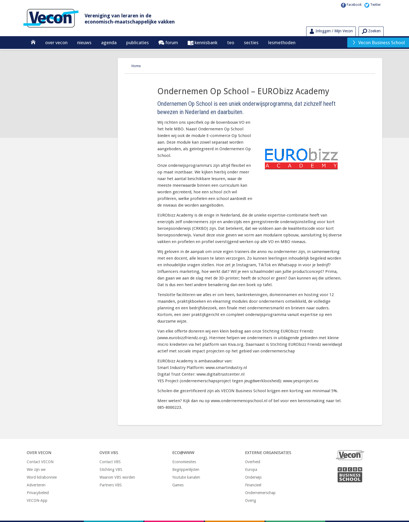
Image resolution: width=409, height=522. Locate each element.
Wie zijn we (36, 469)
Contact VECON (40, 462)
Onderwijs (253, 477)
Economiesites (184, 462)
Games (178, 485)
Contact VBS (110, 462)
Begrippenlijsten (185, 469)
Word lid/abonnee (42, 477)
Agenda (109, 42)
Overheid (252, 462)
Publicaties (137, 42)
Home (136, 66)
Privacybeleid (38, 493)
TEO (230, 42)
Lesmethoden (281, 42)
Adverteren (36, 485)
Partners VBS (110, 485)
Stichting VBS (110, 469)
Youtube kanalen (186, 477)
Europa (251, 469)
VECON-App (37, 500)
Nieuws (84, 42)
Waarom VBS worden (117, 477)
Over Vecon (56, 42)
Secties (251, 42)
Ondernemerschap (260, 493)
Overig (250, 500)
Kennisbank (205, 42)
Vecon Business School (378, 42)
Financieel (253, 485)
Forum (171, 42)
